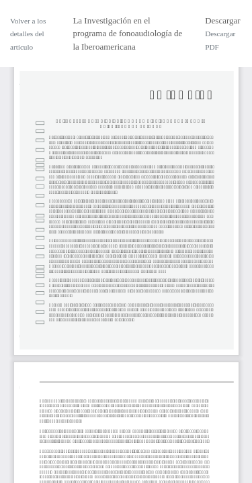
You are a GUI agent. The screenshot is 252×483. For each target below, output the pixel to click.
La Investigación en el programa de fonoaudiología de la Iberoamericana (127, 33)
